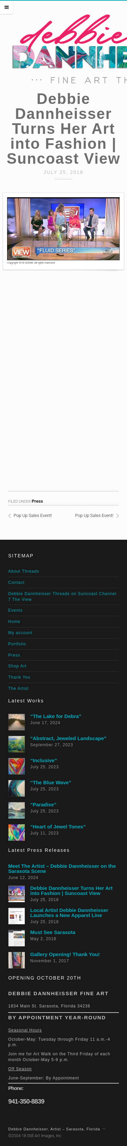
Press (37, 501)
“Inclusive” (43, 760)
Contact (16, 582)
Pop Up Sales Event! (33, 515)
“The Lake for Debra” (55, 716)
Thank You (19, 677)
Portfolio (17, 644)
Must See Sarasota (52, 932)
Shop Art (17, 666)
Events (15, 610)
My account (20, 632)
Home (14, 621)
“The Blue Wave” (50, 782)
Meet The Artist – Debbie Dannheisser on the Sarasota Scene (62, 868)
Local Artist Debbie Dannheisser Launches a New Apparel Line (69, 912)
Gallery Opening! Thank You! (65, 954)
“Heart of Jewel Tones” (58, 826)
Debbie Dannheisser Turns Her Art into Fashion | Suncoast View (71, 890)
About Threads (23, 571)
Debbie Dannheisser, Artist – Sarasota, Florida (54, 1129)
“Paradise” (43, 804)
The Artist (18, 688)
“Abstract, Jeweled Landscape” (68, 738)
